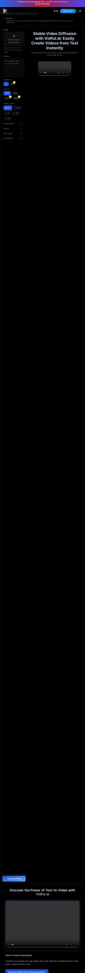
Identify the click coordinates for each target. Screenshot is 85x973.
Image (6, 30)
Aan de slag (68, 11)
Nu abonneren (42, 5)
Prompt (7, 56)
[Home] (5, 11)
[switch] (21, 124)
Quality (7, 89)
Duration (7, 80)
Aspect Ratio (9, 103)
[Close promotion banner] (81, 3)
